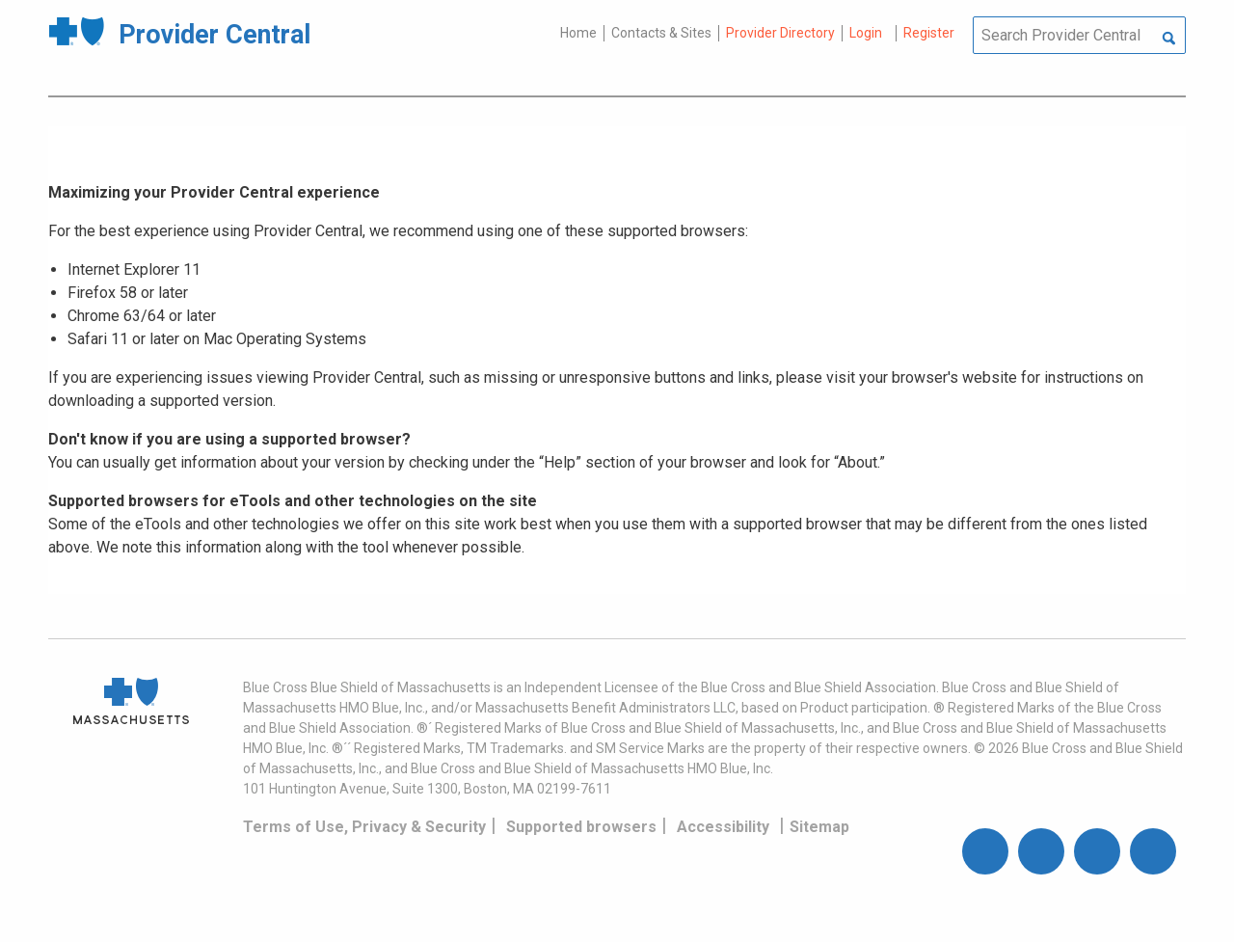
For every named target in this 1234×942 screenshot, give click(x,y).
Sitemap (819, 827)
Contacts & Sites (661, 32)
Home (578, 32)
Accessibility (723, 827)
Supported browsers (581, 827)
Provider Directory (780, 32)
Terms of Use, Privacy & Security (364, 827)
